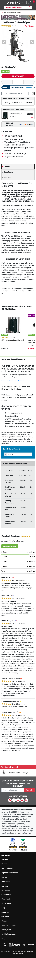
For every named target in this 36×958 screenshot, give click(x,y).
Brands (4, 877)
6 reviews (15, 26)
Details (30, 87)
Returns (4, 864)
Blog (3, 939)
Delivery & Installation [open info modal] (13, 103)
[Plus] (29, 82)
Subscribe (29, 790)
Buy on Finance (7, 868)
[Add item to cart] (18, 76)
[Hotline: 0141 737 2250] (27, 2)
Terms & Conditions (8, 925)
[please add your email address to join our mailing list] (12, 790)
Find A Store (6, 903)
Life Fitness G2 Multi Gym (19, 773)
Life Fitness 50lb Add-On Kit (16, 115)
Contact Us (5, 890)
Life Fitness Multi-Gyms (12, 12)
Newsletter (5, 881)
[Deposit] (19, 454)
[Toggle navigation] (3, 3)
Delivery (4, 859)
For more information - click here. (12, 381)
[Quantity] (18, 82)
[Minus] (6, 82)
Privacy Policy (6, 930)
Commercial (6, 895)
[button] (3, 42)
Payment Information (9, 873)
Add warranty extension (15, 93)
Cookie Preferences (8, 934)
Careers (4, 921)
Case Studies (6, 899)
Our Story (5, 916)
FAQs (3, 908)
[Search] (17, 7)
